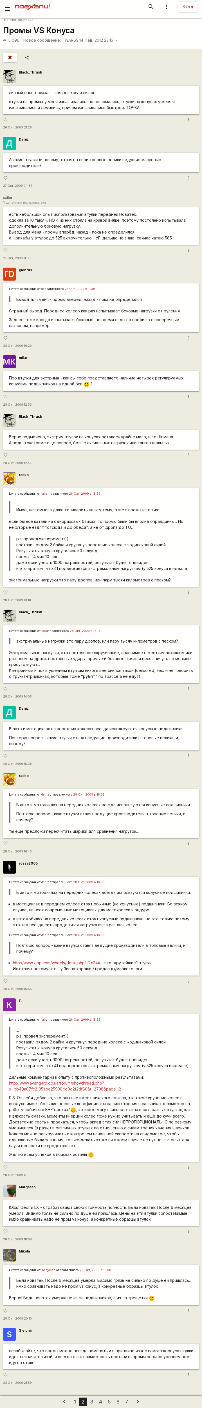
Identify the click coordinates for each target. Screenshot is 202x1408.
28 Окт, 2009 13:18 (17, 600)
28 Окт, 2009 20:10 (17, 1318)
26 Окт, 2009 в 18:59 (84, 494)
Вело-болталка (18, 20)
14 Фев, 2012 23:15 (98, 40)
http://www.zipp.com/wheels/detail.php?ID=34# (56, 962)
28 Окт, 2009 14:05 (17, 696)
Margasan (27, 1187)
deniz (45, 794)
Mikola (24, 1251)
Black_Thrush (30, 72)
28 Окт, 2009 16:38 (17, 764)
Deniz (24, 139)
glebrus (25, 270)
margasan (48, 1270)
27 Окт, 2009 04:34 (17, 186)
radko (24, 475)
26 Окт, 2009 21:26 (17, 127)
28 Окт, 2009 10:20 (17, 346)
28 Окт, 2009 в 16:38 (89, 794)
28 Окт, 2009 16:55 (17, 989)
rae (43, 631)
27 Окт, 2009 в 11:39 (80, 289)
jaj (43, 494)
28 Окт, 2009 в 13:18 (85, 631)
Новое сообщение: (42, 40)
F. (20, 1001)
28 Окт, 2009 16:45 (17, 851)
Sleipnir (25, 1330)
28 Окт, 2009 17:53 (17, 1175)
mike (23, 358)
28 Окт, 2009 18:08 (17, 1239)
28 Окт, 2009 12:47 (17, 463)
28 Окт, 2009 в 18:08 (95, 1270)
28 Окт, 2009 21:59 (17, 1383)
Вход (188, 6)
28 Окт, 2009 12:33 (17, 405)
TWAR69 (70, 40)
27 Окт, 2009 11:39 (17, 258)
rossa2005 (28, 863)
